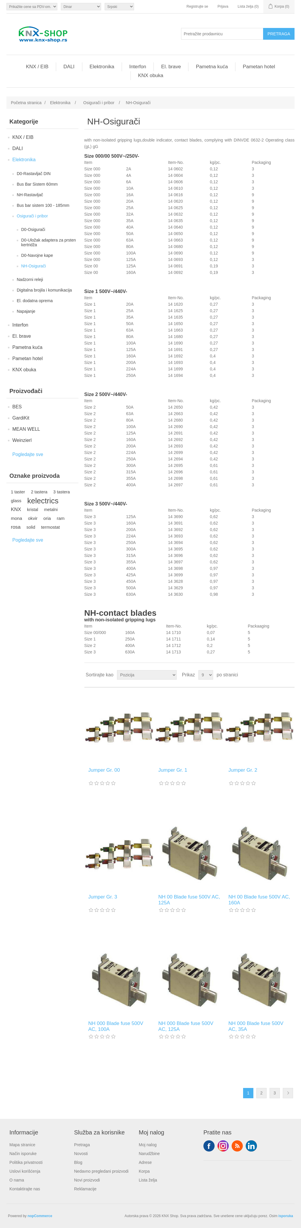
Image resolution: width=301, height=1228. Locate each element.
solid (30, 527)
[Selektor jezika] (119, 6)
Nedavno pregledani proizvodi (101, 1171)
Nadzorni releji (30, 279)
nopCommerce (40, 1216)
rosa (16, 527)
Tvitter (223, 1146)
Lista (289, 675)
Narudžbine (149, 1153)
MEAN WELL (26, 429)
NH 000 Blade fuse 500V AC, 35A (255, 1026)
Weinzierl (22, 440)
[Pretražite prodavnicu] (222, 34)
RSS (237, 1146)
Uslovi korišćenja (24, 1171)
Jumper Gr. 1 (172, 770)
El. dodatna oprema (35, 300)
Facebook (209, 1146)
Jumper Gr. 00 (104, 770)
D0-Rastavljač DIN (34, 173)
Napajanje (26, 311)
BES (17, 406)
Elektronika (102, 66)
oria (47, 518)
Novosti (81, 1153)
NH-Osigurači (33, 266)
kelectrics (42, 501)
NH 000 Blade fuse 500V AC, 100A (115, 1026)
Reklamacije (85, 1189)
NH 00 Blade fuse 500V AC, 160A (259, 900)
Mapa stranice (22, 1144)
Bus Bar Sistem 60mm (37, 184)
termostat (50, 527)
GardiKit (20, 417)
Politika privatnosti (26, 1162)
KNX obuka (150, 75)
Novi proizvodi (87, 1180)
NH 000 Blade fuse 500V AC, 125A (185, 1026)
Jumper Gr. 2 (242, 770)
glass (16, 500)
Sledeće (288, 1093)
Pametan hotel (259, 66)
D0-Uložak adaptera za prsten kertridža (48, 242)
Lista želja (148, 1180)
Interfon (137, 66)
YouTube (251, 1146)
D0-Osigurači (33, 229)
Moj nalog (148, 1144)
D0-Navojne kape (37, 255)
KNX (16, 509)
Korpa (144, 1171)
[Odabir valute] (81, 6)
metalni (51, 509)
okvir (32, 518)
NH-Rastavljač (30, 194)
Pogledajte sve (27, 454)
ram (60, 518)
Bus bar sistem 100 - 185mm (43, 205)
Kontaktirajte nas (24, 1189)
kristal (32, 509)
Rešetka (278, 675)
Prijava (223, 6)
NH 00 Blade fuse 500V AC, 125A (189, 900)
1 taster (18, 492)
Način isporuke (23, 1153)
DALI (69, 66)
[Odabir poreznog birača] (31, 6)
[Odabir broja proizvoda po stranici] (205, 675)
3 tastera (61, 492)
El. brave (171, 66)
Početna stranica (26, 102)
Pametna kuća (212, 66)
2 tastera (39, 492)
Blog (78, 1162)
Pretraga (82, 1144)
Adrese (145, 1162)
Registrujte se (197, 6)
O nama (16, 1180)
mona (16, 518)
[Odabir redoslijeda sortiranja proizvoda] (147, 675)
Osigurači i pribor (32, 216)
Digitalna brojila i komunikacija (44, 290)
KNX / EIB (37, 66)
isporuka (285, 1216)
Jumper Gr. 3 (102, 897)
